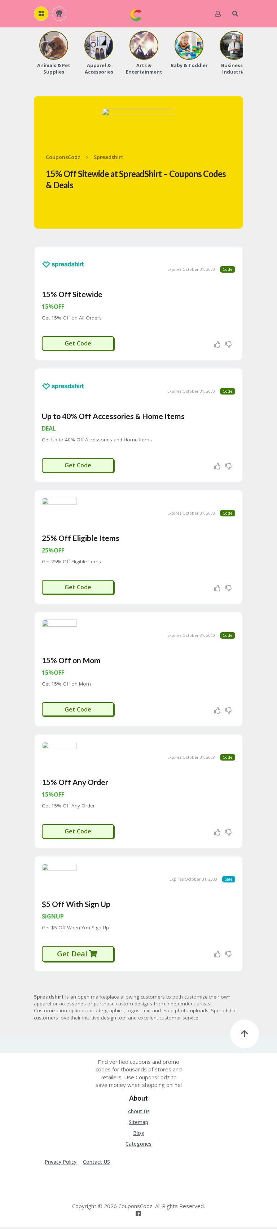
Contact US (96, 1163)
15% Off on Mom (71, 661)
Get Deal (77, 955)
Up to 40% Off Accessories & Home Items (113, 416)
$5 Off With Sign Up (76, 905)
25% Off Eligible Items (80, 538)
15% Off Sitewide (72, 294)
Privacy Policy (60, 1163)
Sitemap (138, 1123)
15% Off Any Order (75, 783)
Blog (138, 1134)
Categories (138, 1145)
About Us (139, 1113)
